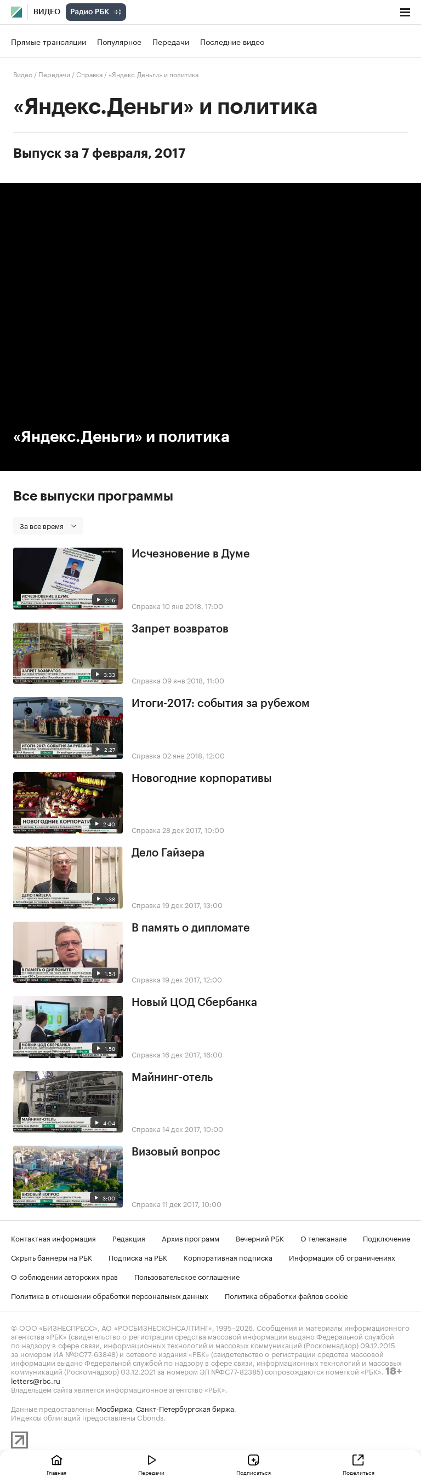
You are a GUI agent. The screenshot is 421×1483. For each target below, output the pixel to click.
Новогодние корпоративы (202, 778)
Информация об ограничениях (342, 1256)
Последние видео (232, 41)
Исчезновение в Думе (191, 554)
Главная (56, 1472)
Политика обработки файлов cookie (286, 1295)
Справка (89, 73)
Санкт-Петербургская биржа (185, 1407)
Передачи (170, 41)
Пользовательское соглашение (187, 1276)
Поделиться (358, 1472)
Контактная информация (53, 1237)
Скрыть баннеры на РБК (51, 1256)
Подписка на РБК (138, 1256)
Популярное (119, 41)
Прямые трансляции (48, 41)
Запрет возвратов (180, 629)
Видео (46, 12)
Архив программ (190, 1237)
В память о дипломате (191, 928)
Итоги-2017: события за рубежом (221, 703)
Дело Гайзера (168, 853)
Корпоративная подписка (228, 1256)
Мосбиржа (114, 1407)
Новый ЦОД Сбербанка (194, 1002)
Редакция (128, 1237)
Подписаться (253, 1472)
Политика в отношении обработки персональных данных (109, 1295)
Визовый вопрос (176, 1152)
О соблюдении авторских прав (64, 1276)
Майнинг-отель (172, 1077)
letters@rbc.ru (35, 1380)
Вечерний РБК (260, 1237)
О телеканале (323, 1237)
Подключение (386, 1237)
